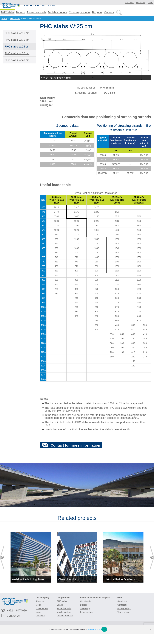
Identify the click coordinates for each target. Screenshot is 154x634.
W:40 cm (17, 60)
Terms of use (123, 612)
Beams (20, 12)
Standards (140, 2)
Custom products (79, 12)
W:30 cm (17, 53)
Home (4, 18)
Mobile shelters (57, 12)
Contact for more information (75, 445)
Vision (38, 604)
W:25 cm (17, 46)
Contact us (13, 615)
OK (104, 629)
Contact (109, 12)
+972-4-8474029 (17, 610)
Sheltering (85, 608)
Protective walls (36, 12)
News (38, 612)
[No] (150, 629)
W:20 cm (17, 39)
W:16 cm (17, 33)
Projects (97, 12)
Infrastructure (86, 612)
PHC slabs (7, 12)
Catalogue (40, 615)
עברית (150, 2)
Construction (86, 601)
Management (42, 608)
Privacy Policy (124, 608)
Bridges (83, 604)
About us (129, 2)
